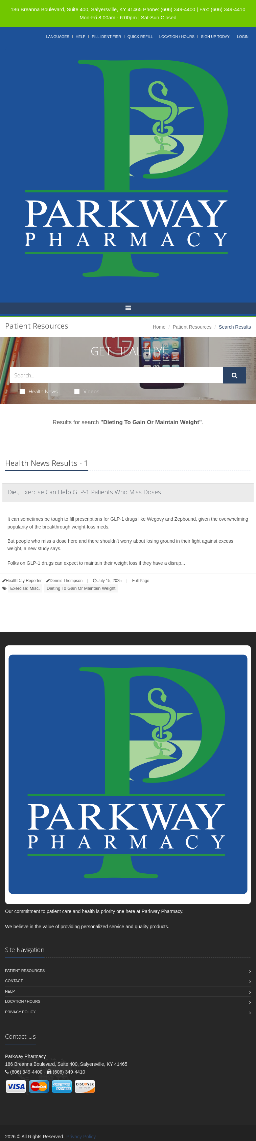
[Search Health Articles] (116, 375)
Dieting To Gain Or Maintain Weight (81, 588)
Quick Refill (140, 37)
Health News (39, 391)
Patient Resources (192, 327)
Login (243, 37)
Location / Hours (176, 37)
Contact (14, 981)
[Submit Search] (234, 375)
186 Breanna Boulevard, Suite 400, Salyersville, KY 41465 (75, 9)
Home (159, 327)
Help (81, 37)
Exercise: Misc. (25, 588)
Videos (86, 391)
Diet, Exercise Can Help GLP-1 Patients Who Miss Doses (84, 492)
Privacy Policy (20, 1012)
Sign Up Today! (216, 37)
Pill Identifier (106, 37)
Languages (57, 37)
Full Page (140, 580)
